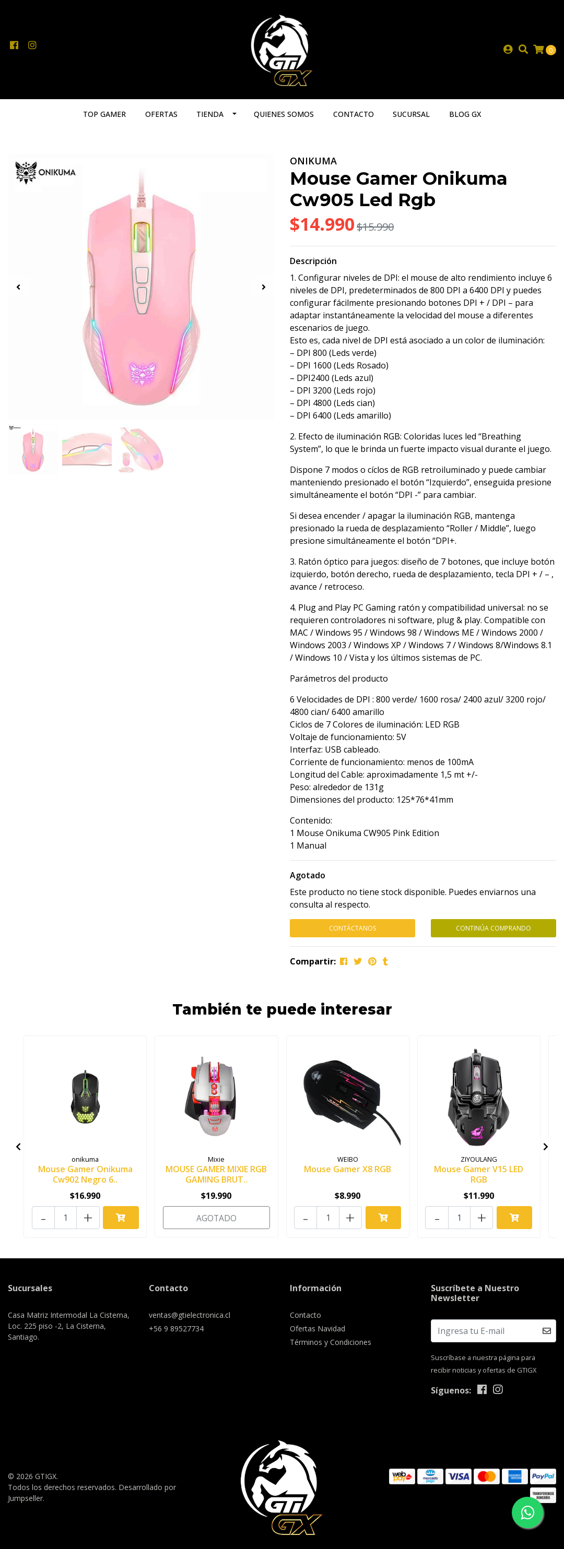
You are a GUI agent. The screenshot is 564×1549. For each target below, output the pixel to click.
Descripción (313, 265)
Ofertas (161, 118)
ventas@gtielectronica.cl (189, 1315)
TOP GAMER (104, 118)
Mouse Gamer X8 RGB (347, 1172)
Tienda (210, 118)
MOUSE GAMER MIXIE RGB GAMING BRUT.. (216, 1177)
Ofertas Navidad (317, 1328)
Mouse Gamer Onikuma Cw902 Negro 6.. (85, 1177)
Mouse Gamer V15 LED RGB (478, 1177)
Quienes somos (284, 118)
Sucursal (411, 118)
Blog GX (465, 118)
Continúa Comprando (493, 932)
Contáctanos (352, 932)
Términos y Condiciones (330, 1342)
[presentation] (18, 291)
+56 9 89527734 (176, 1328)
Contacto (353, 118)
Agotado (307, 879)
